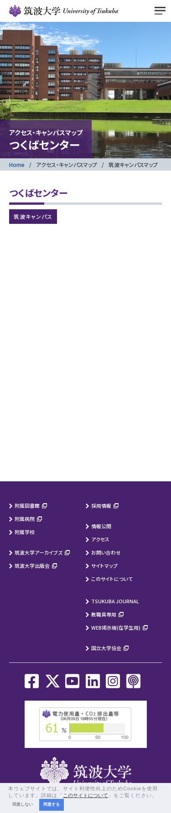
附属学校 (25, 531)
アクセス (100, 539)
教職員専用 (103, 614)
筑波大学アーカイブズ (38, 552)
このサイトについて (112, 578)
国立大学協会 (106, 647)
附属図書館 (27, 505)
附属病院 (25, 518)
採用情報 (101, 505)
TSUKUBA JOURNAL (115, 601)
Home (17, 164)
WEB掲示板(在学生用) (115, 627)
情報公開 (101, 526)
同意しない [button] (22, 804)
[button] (160, 796)
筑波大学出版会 (32, 565)
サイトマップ (104, 565)
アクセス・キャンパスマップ (66, 164)
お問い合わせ (106, 552)
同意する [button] (51, 804)
